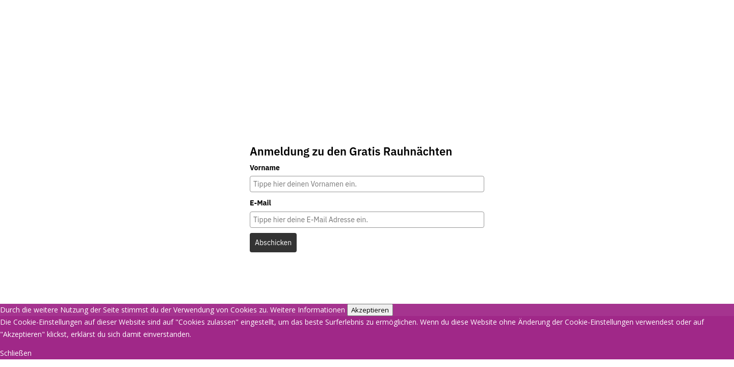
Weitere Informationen (307, 309)
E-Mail (260, 202)
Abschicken (273, 242)
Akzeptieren (370, 309)
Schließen (16, 353)
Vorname (265, 167)
